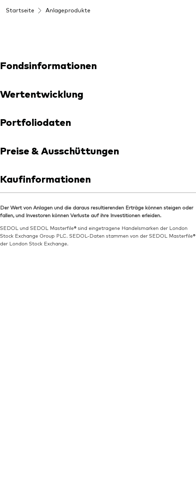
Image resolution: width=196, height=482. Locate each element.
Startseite (20, 10)
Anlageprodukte (68, 10)
